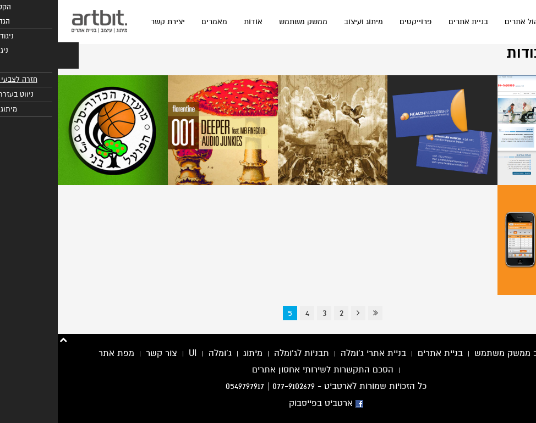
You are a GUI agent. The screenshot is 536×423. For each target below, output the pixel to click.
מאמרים (156, 21)
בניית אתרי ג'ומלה (315, 353)
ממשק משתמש (245, 21)
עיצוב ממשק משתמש (456, 353)
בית (508, 21)
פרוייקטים (358, 21)
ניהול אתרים (466, 21)
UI (135, 353)
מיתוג (195, 353)
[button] (10, 55)
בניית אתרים (410, 21)
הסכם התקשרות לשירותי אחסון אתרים (265, 369)
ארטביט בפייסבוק (268, 403)
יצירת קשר (110, 21)
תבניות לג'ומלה (243, 353)
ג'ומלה (162, 353)
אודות (195, 21)
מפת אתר (58, 353)
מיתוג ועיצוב (305, 21)
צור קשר (103, 353)
